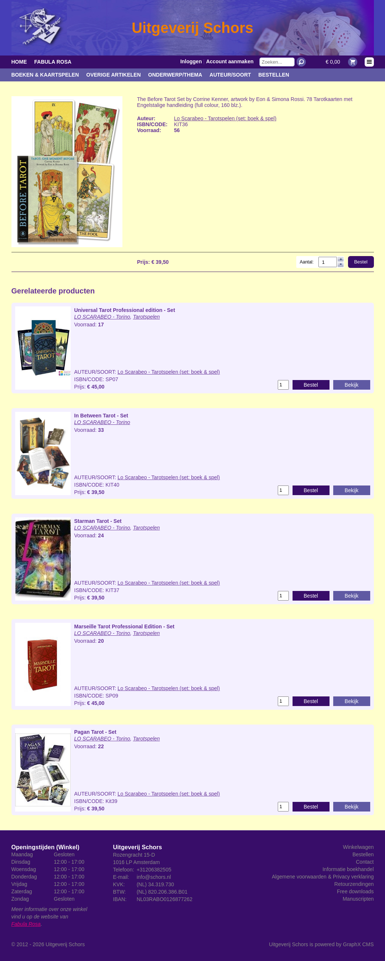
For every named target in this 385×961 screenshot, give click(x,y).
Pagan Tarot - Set (95, 732)
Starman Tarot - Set (98, 521)
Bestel (360, 262)
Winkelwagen (358, 847)
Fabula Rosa (53, 62)
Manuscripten (358, 899)
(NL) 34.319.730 (155, 884)
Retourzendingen (354, 884)
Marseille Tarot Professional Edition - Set (124, 626)
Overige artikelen (113, 75)
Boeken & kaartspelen (45, 75)
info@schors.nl (153, 877)
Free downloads (355, 891)
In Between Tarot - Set (101, 416)
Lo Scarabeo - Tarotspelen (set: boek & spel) (225, 118)
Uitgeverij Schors (65, 944)
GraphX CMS (358, 944)
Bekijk (351, 385)
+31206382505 (153, 870)
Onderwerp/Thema (175, 75)
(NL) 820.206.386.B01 (162, 892)
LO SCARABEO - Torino (102, 317)
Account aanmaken (229, 61)
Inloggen (191, 61)
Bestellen (274, 75)
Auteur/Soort (230, 75)
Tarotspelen (146, 317)
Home (19, 62)
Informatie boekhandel (348, 869)
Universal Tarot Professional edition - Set (124, 310)
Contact (365, 862)
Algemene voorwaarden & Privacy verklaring (323, 877)
